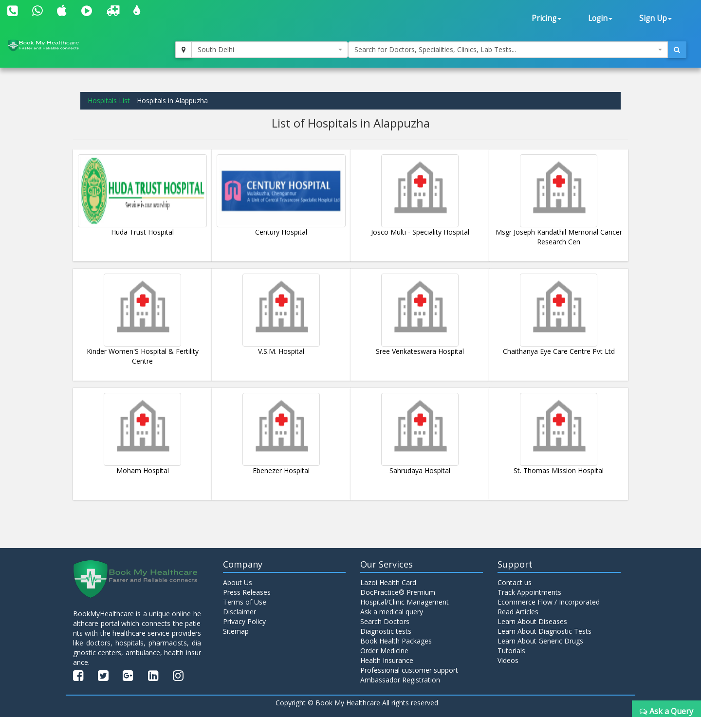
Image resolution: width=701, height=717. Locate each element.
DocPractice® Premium (397, 592)
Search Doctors (384, 621)
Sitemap (236, 631)
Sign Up (655, 18)
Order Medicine (384, 650)
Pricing (546, 18)
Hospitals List (109, 100)
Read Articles (518, 611)
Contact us (515, 582)
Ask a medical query (391, 611)
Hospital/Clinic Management (404, 602)
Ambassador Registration (400, 679)
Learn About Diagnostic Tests (544, 631)
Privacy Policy (244, 621)
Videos (508, 660)
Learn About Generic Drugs (540, 640)
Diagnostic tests (385, 631)
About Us (237, 582)
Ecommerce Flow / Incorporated (549, 602)
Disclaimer (239, 611)
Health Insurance (386, 660)
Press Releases (247, 592)
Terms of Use (244, 602)
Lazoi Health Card (388, 582)
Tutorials (511, 650)
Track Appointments (529, 592)
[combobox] (269, 49)
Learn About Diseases (532, 621)
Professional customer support (409, 670)
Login (600, 18)
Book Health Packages (396, 640)
